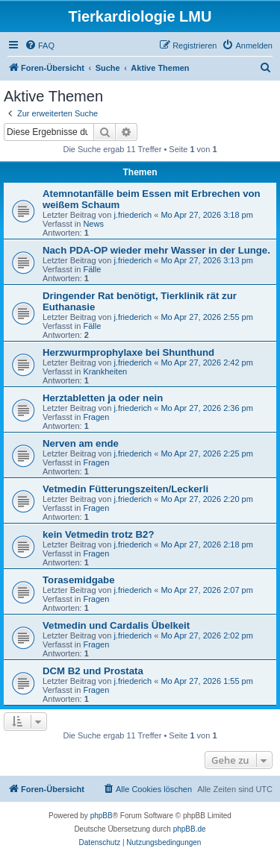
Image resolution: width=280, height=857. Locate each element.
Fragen (96, 416)
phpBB (101, 816)
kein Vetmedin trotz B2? (99, 534)
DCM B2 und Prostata (93, 671)
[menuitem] (40, 45)
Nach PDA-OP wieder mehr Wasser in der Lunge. (156, 250)
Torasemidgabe (79, 580)
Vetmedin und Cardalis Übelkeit (116, 625)
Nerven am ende (81, 443)
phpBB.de (189, 829)
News (93, 223)
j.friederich (132, 214)
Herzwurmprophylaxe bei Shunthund (128, 352)
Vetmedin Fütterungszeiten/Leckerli (125, 489)
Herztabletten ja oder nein (103, 398)
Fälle (92, 269)
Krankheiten (105, 371)
